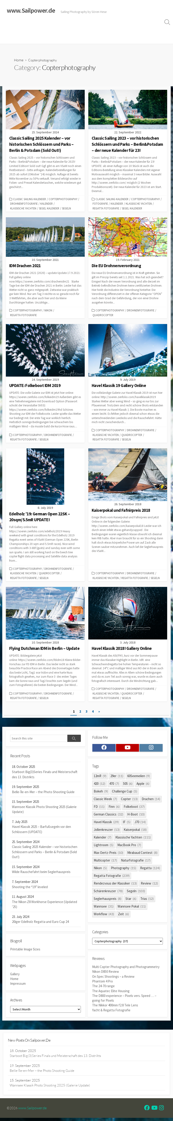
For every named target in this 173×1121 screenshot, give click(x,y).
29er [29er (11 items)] (116, 778)
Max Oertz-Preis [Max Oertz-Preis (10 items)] (108, 854)
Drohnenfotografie (24, 204)
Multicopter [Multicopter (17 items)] (105, 862)
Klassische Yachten (23, 208)
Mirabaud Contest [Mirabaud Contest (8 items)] (142, 854)
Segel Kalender (49, 208)
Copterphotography (63, 199)
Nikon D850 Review (105, 975)
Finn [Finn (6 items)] (114, 808)
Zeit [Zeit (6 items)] (123, 916)
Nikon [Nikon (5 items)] (100, 870)
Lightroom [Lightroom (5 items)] (103, 847)
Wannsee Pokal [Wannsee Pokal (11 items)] (132, 908)
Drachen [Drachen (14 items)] (151, 801)
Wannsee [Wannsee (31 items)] (104, 908)
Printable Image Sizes (25, 951)
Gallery (15, 976)
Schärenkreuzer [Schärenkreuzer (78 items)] (108, 893)
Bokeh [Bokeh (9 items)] (101, 793)
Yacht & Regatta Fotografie (111, 1012)
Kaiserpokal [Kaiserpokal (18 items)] (135, 831)
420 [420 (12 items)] (99, 785)
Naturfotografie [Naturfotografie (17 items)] (135, 862)
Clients (69, 38)
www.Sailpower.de (32, 1111)
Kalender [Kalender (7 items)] (102, 839)
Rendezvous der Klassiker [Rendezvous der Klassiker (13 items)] (115, 885)
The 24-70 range (103, 989)
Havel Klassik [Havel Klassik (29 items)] (106, 824)
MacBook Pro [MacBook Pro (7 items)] (129, 847)
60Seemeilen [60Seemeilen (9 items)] (138, 778)
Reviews (104, 27)
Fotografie (100, 204)
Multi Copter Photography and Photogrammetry (125, 970)
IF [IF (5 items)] (126, 824)
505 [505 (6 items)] (128, 785)
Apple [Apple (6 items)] (143, 785)
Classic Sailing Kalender (29, 199)
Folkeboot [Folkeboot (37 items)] (134, 808)
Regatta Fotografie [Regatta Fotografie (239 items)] (112, 877)
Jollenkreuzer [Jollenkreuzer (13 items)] (107, 831)
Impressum (13, 38)
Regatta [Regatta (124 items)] (150, 870)
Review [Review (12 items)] (149, 885)
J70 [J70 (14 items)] (140, 824)
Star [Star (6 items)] (130, 901)
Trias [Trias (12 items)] (147, 901)
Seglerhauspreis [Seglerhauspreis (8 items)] (107, 901)
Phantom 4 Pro (102, 984)
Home (9, 27)
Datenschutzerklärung (42, 38)
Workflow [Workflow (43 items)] (104, 916)
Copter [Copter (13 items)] (129, 801)
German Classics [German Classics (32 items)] (108, 816)
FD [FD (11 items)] (99, 808)
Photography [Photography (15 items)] (123, 870)
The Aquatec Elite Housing (111, 993)
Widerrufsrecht (128, 27)
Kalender (46, 204)
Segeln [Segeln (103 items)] (136, 893)
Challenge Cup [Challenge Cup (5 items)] (124, 793)
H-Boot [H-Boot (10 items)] (136, 816)
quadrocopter (103, 315)
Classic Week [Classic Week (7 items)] (105, 801)
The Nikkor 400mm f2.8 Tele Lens (115, 1008)
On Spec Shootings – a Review (113, 979)
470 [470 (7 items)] (114, 785)
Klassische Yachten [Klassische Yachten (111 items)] (133, 839)
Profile (84, 38)
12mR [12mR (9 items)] (100, 778)
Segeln (66, 208)
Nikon (48, 311)
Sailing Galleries (31, 27)
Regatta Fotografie (106, 208)
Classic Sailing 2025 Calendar (69, 27)
